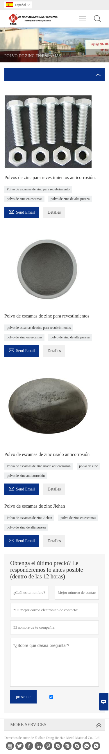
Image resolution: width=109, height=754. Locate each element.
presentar (23, 697)
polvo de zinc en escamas (24, 199)
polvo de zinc (88, 466)
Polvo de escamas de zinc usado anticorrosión (39, 466)
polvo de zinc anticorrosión (26, 476)
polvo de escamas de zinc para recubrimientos (39, 328)
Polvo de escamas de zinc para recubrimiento (38, 189)
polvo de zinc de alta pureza (70, 199)
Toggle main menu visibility (83, 16)
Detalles (54, 212)
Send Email (22, 211)
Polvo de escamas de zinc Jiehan (29, 518)
